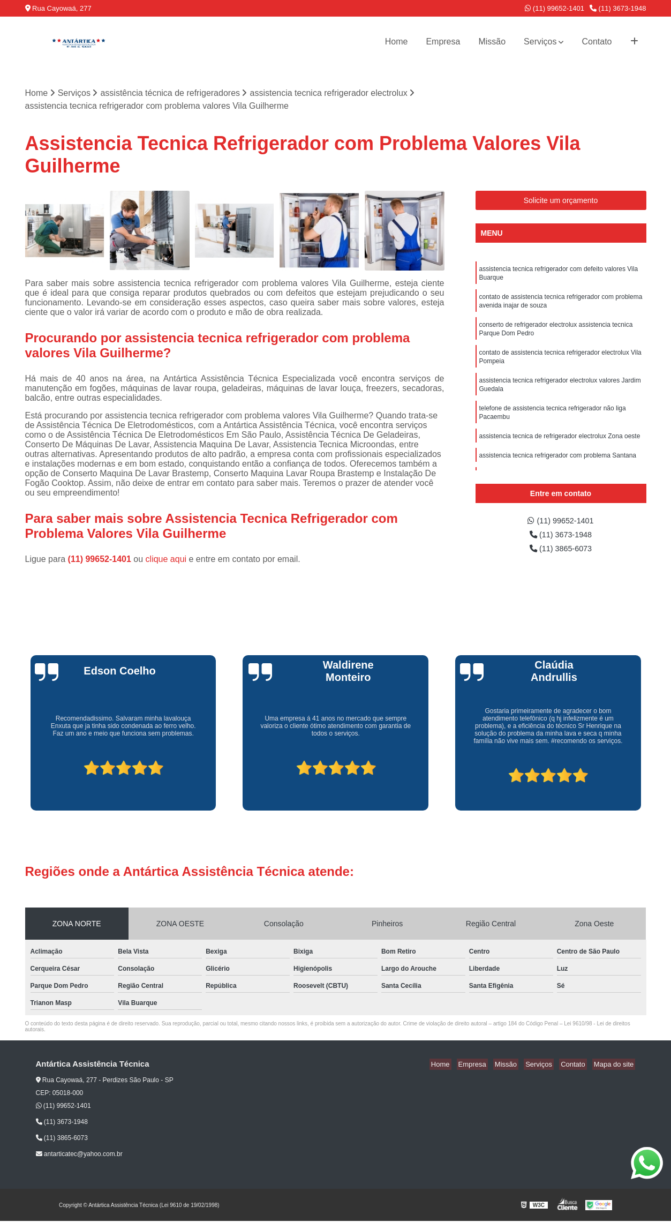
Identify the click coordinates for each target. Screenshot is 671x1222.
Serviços (540, 41)
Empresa (443, 41)
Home (396, 41)
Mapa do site (615, 1065)
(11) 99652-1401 (554, 8)
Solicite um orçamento (561, 201)
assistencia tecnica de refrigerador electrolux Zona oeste (559, 450)
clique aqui (166, 559)
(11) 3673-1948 (618, 8)
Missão (492, 41)
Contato (597, 41)
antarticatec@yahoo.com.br (79, 1155)
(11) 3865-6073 (560, 552)
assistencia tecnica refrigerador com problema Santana (557, 471)
